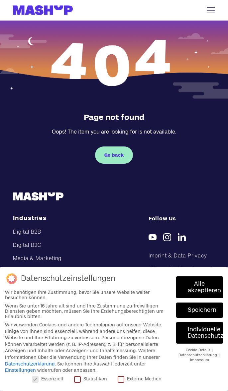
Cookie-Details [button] (198, 350)
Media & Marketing (37, 258)
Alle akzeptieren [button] (204, 287)
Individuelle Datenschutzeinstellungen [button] (205, 332)
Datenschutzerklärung (30, 363)
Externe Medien (140, 378)
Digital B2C (27, 245)
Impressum (199, 360)
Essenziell (47, 378)
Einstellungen (20, 370)
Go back (114, 155)
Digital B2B (27, 232)
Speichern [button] (202, 310)
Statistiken (90, 378)
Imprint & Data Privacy (178, 255)
